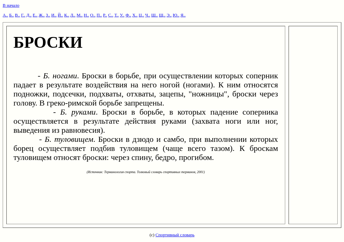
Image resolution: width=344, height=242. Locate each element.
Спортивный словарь (175, 234)
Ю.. (176, 14)
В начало (11, 5)
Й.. (60, 14)
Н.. (86, 14)
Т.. (116, 14)
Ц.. (141, 14)
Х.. (135, 14)
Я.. (182, 14)
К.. (66, 14)
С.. (110, 14)
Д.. (29, 14)
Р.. (105, 14)
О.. (92, 14)
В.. (17, 14)
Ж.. (42, 14)
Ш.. (154, 14)
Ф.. (128, 14)
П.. (99, 14)
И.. (54, 14)
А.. (5, 14)
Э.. (169, 14)
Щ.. (162, 14)
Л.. (72, 14)
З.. (48, 14)
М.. (80, 14)
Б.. (11, 14)
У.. (122, 14)
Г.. (23, 14)
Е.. (35, 14)
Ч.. (147, 14)
